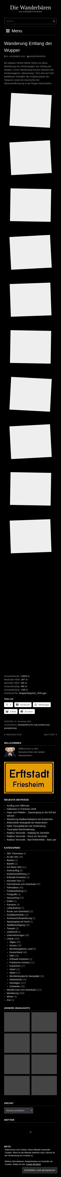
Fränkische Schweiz (20, 962)
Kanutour (11, 904)
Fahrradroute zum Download (21, 884)
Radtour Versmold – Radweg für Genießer (28, 833)
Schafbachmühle (15, 914)
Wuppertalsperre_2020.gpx (33, 693)
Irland (12, 969)
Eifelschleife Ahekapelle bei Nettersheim (27, 822)
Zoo (9, 1000)
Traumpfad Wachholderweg (21, 829)
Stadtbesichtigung (16, 925)
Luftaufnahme (14, 908)
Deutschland (16, 952)
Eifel (12, 955)
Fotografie (12, 894)
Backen (10, 860)
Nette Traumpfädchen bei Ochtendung (26, 826)
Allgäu (13, 942)
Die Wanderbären (30, 7)
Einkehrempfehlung (17, 874)
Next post (49, 735)
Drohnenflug (13, 870)
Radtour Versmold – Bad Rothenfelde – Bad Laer (31, 839)
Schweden (15, 986)
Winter (10, 996)
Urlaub (10, 938)
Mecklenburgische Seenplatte (25, 976)
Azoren (13, 945)
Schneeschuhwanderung (19, 918)
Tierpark (11, 928)
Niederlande (16, 979)
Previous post (14, 735)
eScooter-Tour (14, 880)
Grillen (10, 901)
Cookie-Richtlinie (33, 1164)
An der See (12, 857)
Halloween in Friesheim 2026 (21, 809)
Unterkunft (12, 932)
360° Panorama (15, 853)
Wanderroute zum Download (34, 725)
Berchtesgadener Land (21, 949)
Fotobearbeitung (15, 891)
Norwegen (15, 983)
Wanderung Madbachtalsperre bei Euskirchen (30, 819)
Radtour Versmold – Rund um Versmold (27, 836)
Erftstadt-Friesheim (16, 877)
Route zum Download (18, 911)
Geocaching (13, 897)
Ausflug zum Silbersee (18, 805)
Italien (13, 972)
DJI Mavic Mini (14, 867)
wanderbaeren (37, 56)
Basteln (10, 863)
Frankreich (15, 966)
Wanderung (10, 728)
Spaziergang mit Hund (18, 921)
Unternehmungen (15, 935)
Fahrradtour (13, 887)
